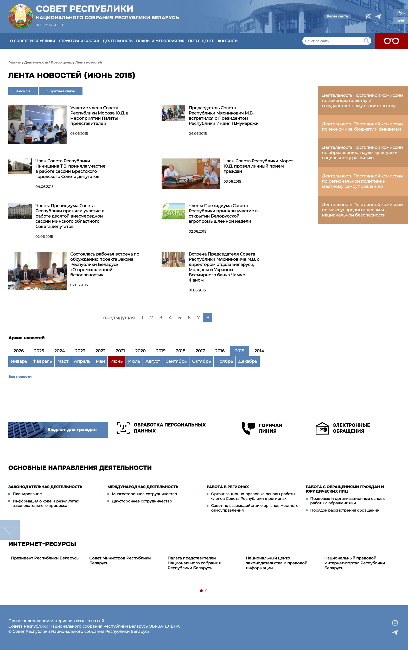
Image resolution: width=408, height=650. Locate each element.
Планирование (27, 494)
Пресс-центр (201, 41)
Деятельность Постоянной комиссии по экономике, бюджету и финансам (362, 127)
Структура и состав (79, 41)
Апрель (82, 361)
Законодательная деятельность (45, 487)
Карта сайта (337, 16)
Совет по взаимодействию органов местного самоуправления (254, 508)
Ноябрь (224, 361)
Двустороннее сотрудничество (142, 501)
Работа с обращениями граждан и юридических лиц (345, 489)
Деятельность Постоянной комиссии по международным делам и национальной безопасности (362, 210)
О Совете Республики (32, 41)
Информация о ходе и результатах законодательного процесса (46, 503)
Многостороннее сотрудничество (144, 494)
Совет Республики (107, 12)
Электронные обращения (343, 428)
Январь (19, 361)
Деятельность (117, 41)
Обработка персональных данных (161, 428)
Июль (134, 361)
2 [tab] (207, 591)
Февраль (42, 361)
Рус (401, 12)
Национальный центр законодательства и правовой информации (276, 563)
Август (152, 361)
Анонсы (23, 91)
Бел (401, 20)
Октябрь (201, 361)
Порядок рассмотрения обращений (345, 510)
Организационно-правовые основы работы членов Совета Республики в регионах (253, 496)
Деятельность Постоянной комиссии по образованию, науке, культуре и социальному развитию (362, 152)
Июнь (116, 361)
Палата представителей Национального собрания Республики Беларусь (194, 563)
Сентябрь (176, 361)
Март (62, 361)
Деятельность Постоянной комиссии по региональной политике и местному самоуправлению (362, 181)
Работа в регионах (228, 487)
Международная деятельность (142, 487)
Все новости (19, 376)
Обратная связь (61, 91)
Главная (14, 62)
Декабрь (247, 361)
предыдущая (119, 318)
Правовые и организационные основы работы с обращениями (347, 501)
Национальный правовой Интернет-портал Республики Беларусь (354, 563)
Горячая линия (262, 428)
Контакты (228, 41)
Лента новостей (88, 62)
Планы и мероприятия (160, 41)
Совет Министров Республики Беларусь (120, 560)
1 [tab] (201, 591)
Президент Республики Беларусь (44, 558)
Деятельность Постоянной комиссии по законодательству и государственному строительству (362, 100)
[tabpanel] (47, 558)
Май (100, 361)
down (10, 530)
